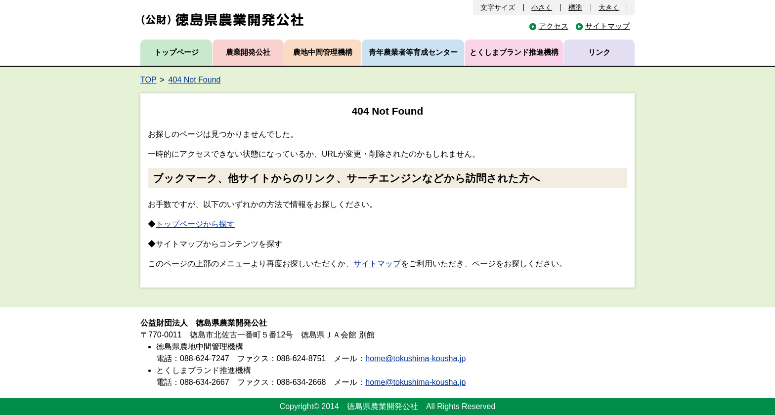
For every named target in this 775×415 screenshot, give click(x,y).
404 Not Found (195, 80)
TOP (148, 80)
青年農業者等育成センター (413, 52)
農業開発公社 (248, 52)
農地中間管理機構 (322, 52)
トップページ (176, 52)
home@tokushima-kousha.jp (415, 358)
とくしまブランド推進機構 (514, 52)
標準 (575, 7)
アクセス (553, 26)
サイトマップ (607, 26)
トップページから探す (195, 224)
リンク (599, 52)
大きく (609, 7)
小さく (541, 7)
